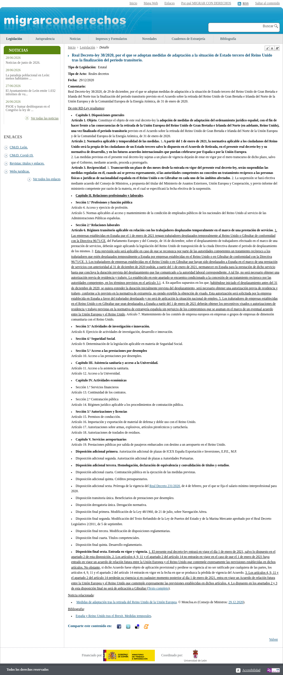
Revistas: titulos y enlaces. (27, 163)
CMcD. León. (19, 147)
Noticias (75, 38)
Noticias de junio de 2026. (23, 62)
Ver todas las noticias (44, 118)
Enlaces (170, 3)
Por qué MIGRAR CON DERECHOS (206, 3)
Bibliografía (228, 38)
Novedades (149, 38)
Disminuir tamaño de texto (267, 48)
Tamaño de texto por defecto (272, 48)
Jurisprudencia (45, 38)
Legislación (14, 38)
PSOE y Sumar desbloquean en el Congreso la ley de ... (28, 108)
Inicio (133, 3)
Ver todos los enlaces (46, 179)
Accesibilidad (251, 670)
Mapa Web (151, 3)
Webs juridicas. (20, 171)
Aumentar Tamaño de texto (277, 48)
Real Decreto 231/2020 (164, 486)
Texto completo (158, 588)
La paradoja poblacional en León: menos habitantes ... (28, 77)
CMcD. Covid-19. (22, 155)
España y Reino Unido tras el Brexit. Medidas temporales (113, 616)
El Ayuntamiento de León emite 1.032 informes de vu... (31, 92)
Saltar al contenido (267, 3)
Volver (273, 639)
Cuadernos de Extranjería (188, 38)
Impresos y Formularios (111, 38)
